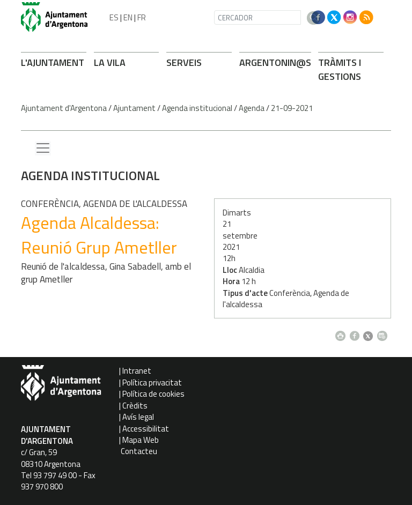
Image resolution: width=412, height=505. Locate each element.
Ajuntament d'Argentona (64, 108)
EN (128, 17)
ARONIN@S (275, 62)
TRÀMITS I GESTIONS (339, 69)
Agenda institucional (197, 108)
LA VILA (110, 62)
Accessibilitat (145, 428)
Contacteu (139, 451)
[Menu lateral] (43, 148)
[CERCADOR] (257, 17)
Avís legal (138, 417)
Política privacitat (152, 382)
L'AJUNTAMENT (52, 62)
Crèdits (135, 405)
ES (114, 17)
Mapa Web (140, 440)
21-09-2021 (292, 108)
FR (141, 17)
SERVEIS (184, 62)
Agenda (251, 108)
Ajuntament (134, 108)
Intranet (136, 371)
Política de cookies (153, 394)
